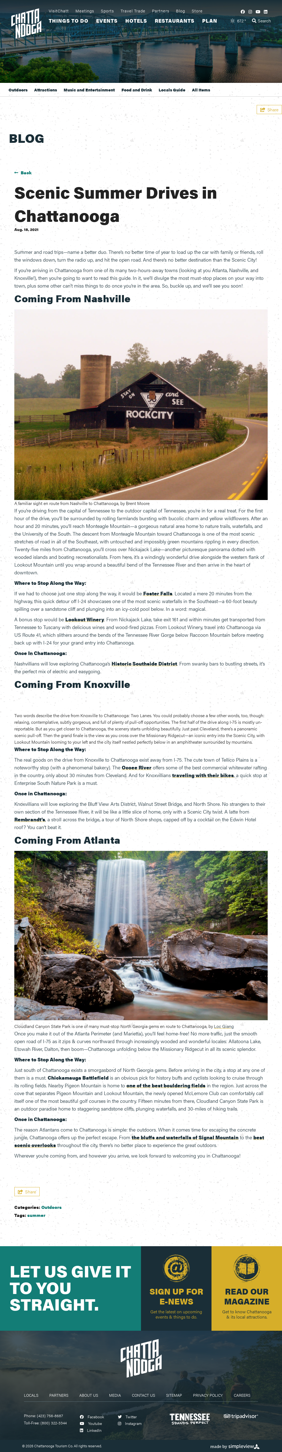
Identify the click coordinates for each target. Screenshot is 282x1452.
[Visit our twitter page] (127, 1416)
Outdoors (18, 90)
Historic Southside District (144, 663)
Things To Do (68, 20)
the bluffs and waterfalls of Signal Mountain (185, 1137)
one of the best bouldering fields (165, 1085)
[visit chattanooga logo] (28, 23)
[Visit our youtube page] (258, 11)
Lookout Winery (84, 619)
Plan (209, 20)
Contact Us (143, 1395)
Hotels (136, 20)
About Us (88, 1395)
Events (107, 20)
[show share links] (269, 109)
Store (197, 11)
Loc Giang (224, 1026)
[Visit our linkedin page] (265, 11)
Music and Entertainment (89, 90)
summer (36, 1215)
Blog (180, 11)
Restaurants (174, 20)
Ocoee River (136, 767)
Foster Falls (157, 593)
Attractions (45, 90)
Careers (242, 1395)
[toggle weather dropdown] (238, 20)
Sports (107, 11)
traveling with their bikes (203, 775)
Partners (160, 11)
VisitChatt (59, 11)
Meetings (84, 11)
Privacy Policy (208, 1395)
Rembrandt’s (29, 819)
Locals (31, 1395)
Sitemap (174, 1395)
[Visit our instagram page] (250, 11)
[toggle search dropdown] (261, 20)
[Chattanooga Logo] (141, 1357)
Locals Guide (172, 90)
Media (115, 1395)
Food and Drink (136, 90)
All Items (201, 90)
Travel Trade (133, 11)
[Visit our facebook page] (243, 11)
